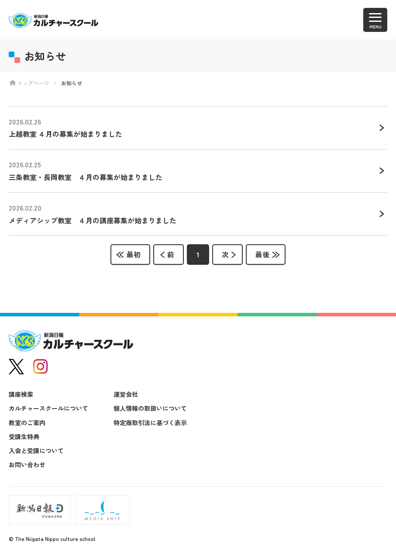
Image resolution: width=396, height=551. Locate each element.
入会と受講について (36, 450)
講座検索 (21, 394)
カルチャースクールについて (48, 408)
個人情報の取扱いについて (150, 408)
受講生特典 (24, 436)
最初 (134, 254)
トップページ (33, 83)
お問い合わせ (27, 464)
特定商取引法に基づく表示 (150, 422)
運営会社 (126, 394)
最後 (262, 254)
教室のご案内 (27, 422)
